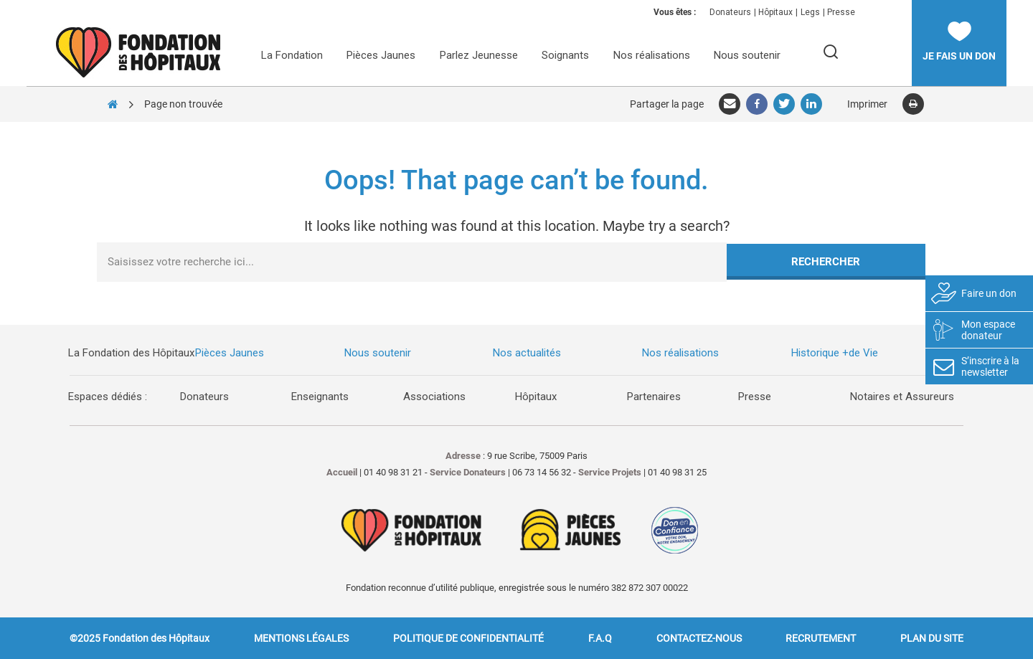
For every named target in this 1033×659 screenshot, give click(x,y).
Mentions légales (301, 638)
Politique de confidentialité (468, 638)
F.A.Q (600, 638)
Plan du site (931, 638)
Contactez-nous (699, 638)
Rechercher (825, 261)
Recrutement (821, 638)
